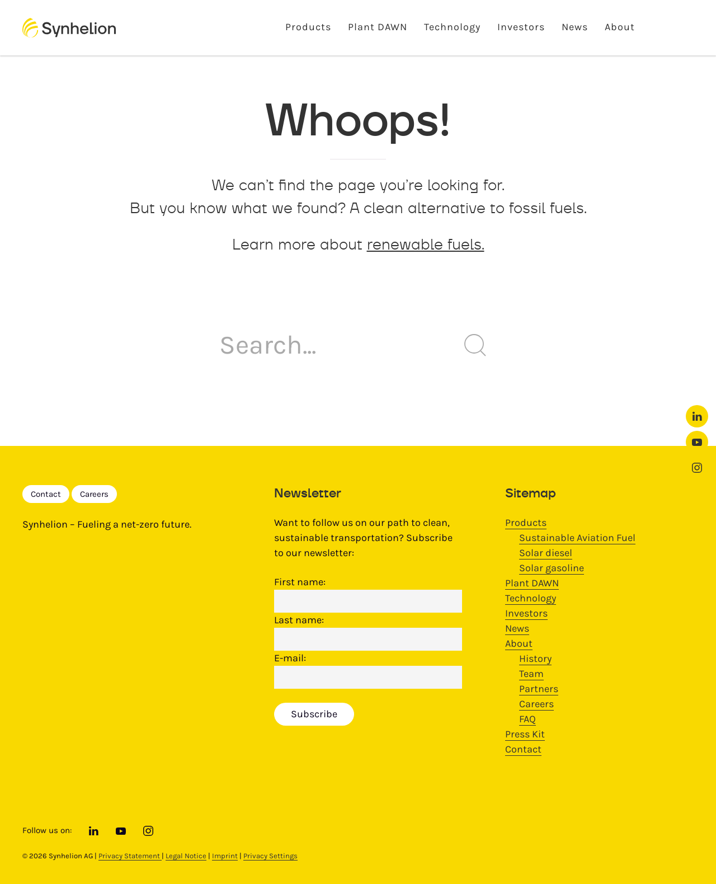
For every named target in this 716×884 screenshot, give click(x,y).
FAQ (527, 719)
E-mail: (290, 658)
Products (308, 27)
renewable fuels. (425, 244)
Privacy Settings (270, 856)
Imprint (225, 856)
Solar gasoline (551, 568)
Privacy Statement (130, 856)
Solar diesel (545, 553)
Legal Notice (186, 856)
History (535, 658)
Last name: (299, 620)
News (575, 27)
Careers (94, 494)
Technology (452, 27)
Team (531, 673)
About (620, 27)
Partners (538, 689)
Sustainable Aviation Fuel (577, 538)
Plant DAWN (377, 27)
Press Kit (525, 734)
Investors (521, 27)
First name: (300, 582)
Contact (46, 494)
